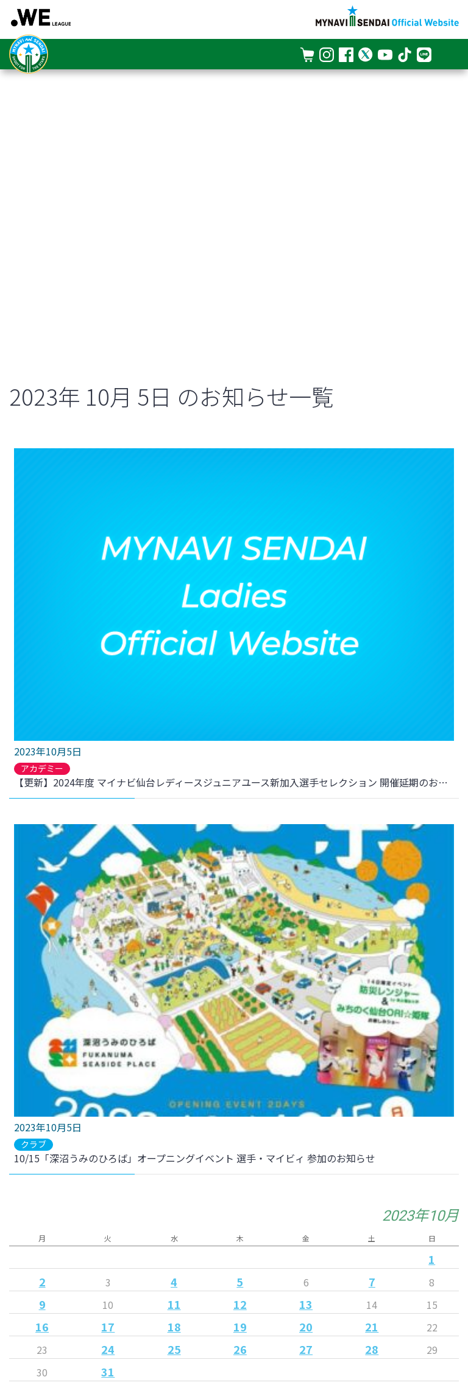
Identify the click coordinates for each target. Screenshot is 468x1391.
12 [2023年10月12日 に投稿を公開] (240, 1304)
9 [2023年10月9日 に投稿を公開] (42, 1304)
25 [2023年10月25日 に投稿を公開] (174, 1349)
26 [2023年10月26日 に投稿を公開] (240, 1349)
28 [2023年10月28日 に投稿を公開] (371, 1349)
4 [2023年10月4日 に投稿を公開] (174, 1281)
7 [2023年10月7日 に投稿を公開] (372, 1281)
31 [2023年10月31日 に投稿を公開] (108, 1371)
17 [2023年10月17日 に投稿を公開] (108, 1326)
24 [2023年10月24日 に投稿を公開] (108, 1349)
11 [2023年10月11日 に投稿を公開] (174, 1304)
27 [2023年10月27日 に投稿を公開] (306, 1349)
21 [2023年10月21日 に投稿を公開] (371, 1326)
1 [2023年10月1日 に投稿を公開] (431, 1259)
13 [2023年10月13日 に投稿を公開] (306, 1304)
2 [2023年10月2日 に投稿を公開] (42, 1281)
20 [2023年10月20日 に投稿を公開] (306, 1326)
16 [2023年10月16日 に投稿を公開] (42, 1326)
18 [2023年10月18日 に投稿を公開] (174, 1326)
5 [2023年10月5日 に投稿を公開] (239, 1281)
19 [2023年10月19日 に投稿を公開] (240, 1326)
